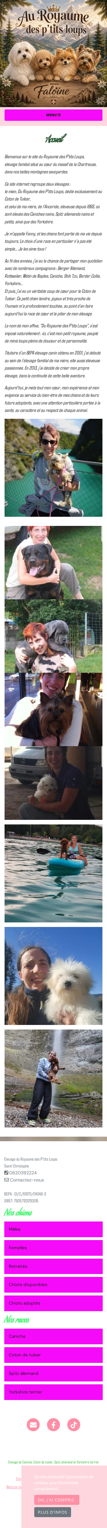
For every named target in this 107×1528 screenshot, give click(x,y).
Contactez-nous (24, 1180)
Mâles (15, 1229)
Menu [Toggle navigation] (53, 115)
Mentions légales (17, 1486)
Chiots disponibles (28, 1284)
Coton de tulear (25, 1355)
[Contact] (33, 1424)
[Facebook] (53, 1424)
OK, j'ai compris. (57, 1500)
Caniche (17, 1336)
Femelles (18, 1248)
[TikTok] (73, 1424)
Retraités (18, 1266)
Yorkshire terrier (25, 1392)
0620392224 (23, 1173)
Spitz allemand (24, 1373)
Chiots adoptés (25, 1303)
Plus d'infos (52, 1512)
